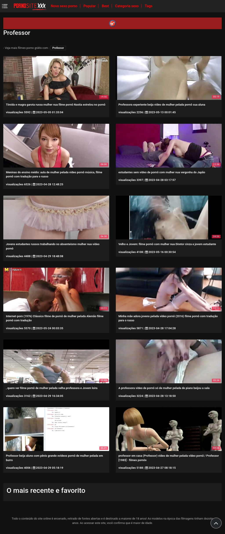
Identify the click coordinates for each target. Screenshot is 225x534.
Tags (148, 6)
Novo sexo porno (64, 6)
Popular (90, 6)
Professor (58, 48)
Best (106, 6)
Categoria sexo (127, 6)
